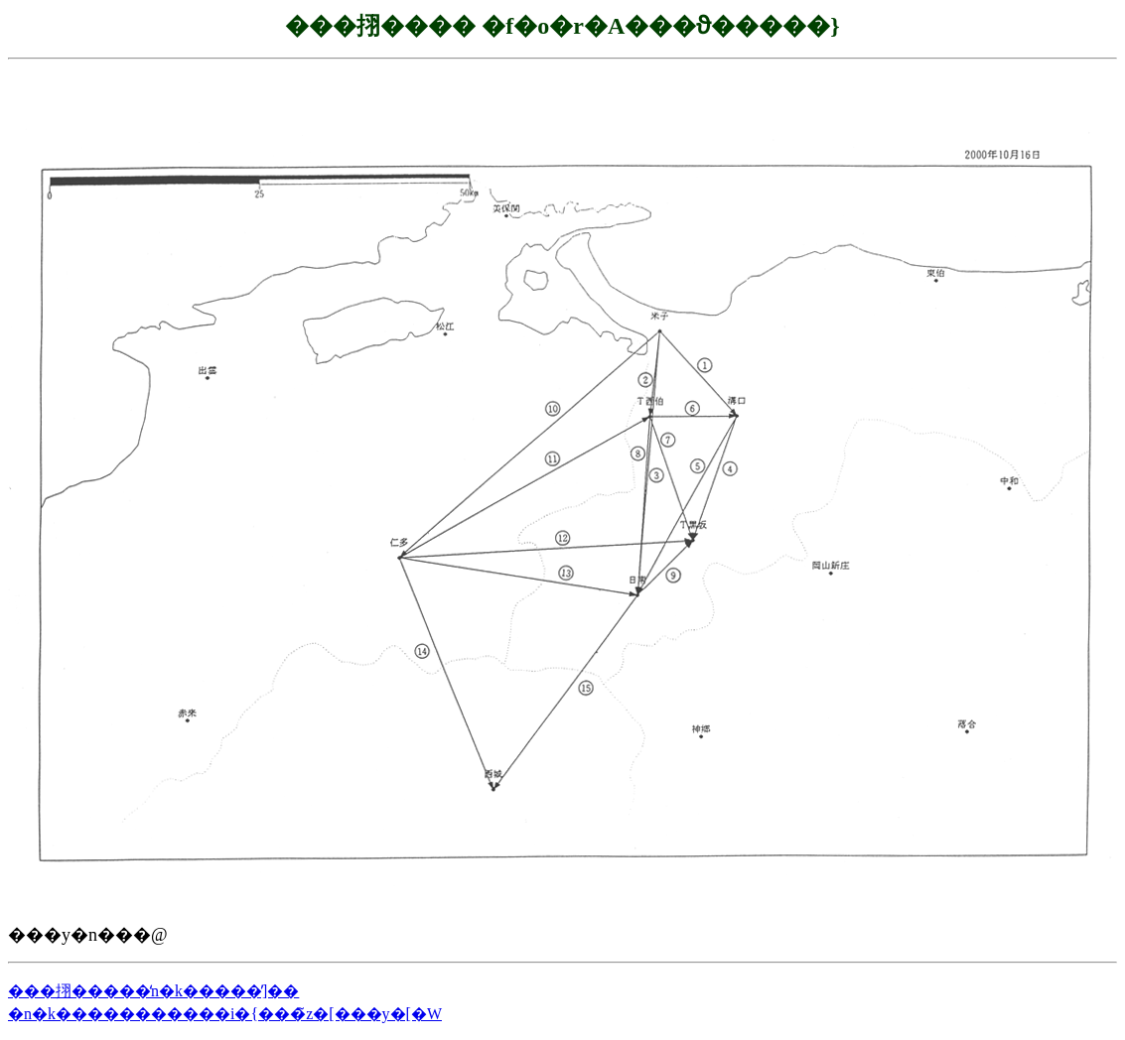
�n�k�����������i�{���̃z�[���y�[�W (225, 1013)
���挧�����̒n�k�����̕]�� (153, 990)
